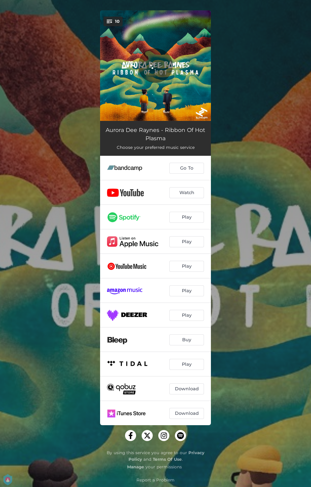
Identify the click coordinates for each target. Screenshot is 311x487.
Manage (135, 466)
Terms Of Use (167, 459)
